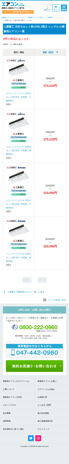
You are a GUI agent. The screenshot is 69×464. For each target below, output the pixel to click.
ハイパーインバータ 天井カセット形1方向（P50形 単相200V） (18, 257)
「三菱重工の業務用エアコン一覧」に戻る (25, 292)
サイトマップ (43, 429)
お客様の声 (42, 397)
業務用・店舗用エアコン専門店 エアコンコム (13, 5)
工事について (8, 389)
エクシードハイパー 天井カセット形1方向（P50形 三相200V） (18, 97)
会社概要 (7, 413)
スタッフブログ (9, 405)
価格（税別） (49, 52)
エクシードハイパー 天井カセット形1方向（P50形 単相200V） (18, 150)
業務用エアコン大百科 (12, 397)
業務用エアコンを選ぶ (47, 381)
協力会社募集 (43, 413)
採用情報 (7, 421)
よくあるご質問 (44, 405)
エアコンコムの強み (46, 389)
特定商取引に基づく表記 (13, 429)
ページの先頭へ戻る (57, 300)
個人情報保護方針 (45, 421)
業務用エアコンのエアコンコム (16, 381)
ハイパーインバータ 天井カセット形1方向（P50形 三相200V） (18, 204)
